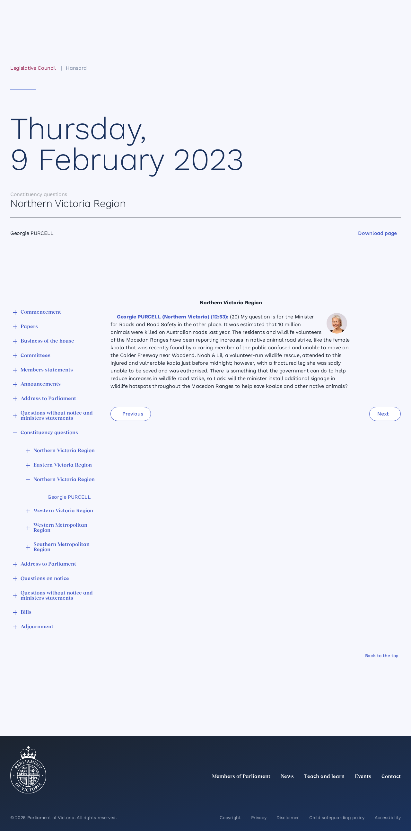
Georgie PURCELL (69, 497)
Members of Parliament (241, 776)
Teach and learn (324, 776)
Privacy (259, 817)
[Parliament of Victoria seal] (28, 770)
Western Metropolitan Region (60, 528)
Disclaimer (287, 817)
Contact (391, 776)
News (287, 776)
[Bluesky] (396, 790)
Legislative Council (33, 68)
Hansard (76, 68)
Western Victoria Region (63, 511)
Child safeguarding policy (336, 817)
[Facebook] (368, 790)
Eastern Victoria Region (62, 465)
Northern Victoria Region (64, 451)
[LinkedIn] (340, 790)
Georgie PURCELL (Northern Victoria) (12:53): (172, 317)
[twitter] (326, 790)
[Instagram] (354, 790)
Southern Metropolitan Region (61, 547)
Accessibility (388, 817)
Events (363, 776)
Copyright (230, 817)
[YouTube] (382, 790)
